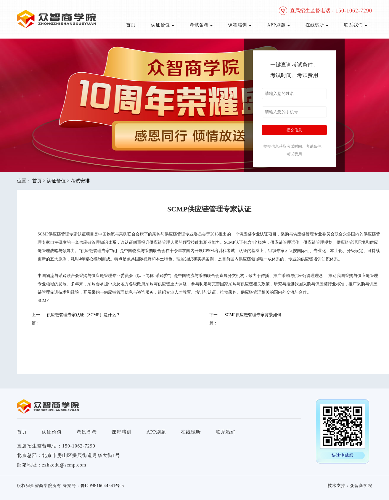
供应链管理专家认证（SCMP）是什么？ (83, 315)
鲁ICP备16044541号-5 (102, 485)
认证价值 (162, 25)
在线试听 (317, 25)
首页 (131, 25)
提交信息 (294, 130)
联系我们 (355, 25)
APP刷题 (278, 25)
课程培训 (240, 25)
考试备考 (201, 25)
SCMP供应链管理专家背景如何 (252, 315)
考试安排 (80, 180)
